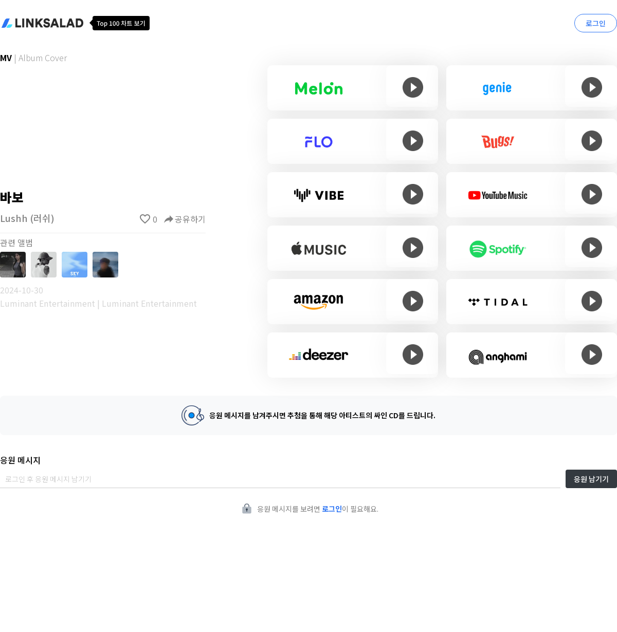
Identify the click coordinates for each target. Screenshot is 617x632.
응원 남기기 (591, 479)
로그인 (596, 23)
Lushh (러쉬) (27, 218)
